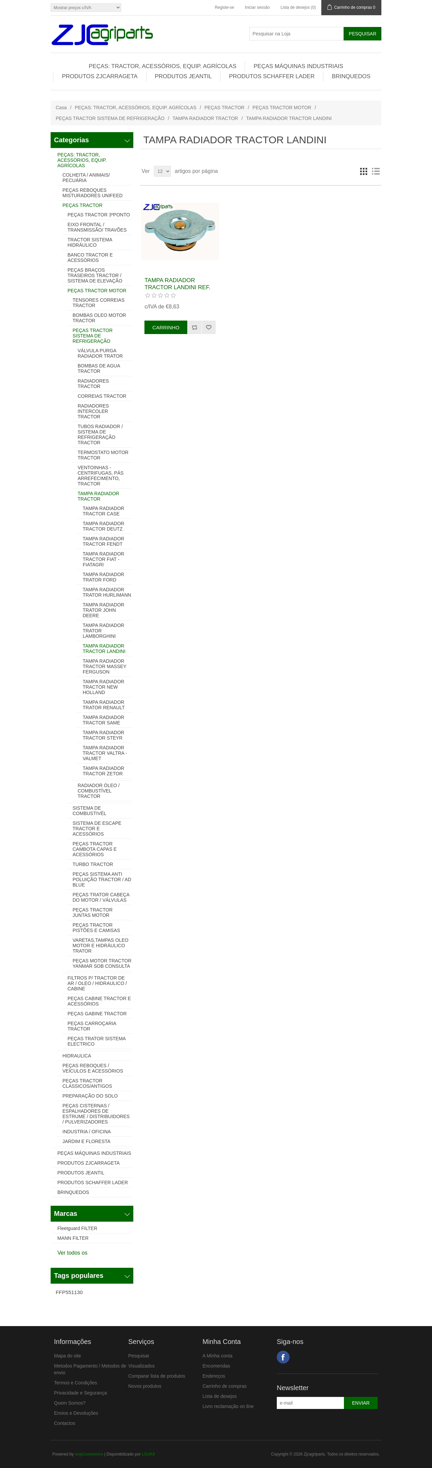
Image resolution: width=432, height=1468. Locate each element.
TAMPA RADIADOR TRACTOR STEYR (103, 735)
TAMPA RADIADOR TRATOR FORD (103, 577)
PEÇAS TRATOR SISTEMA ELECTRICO (97, 1041)
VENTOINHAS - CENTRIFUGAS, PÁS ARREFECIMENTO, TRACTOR (101, 475)
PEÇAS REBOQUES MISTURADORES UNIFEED (92, 192)
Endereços (213, 1376)
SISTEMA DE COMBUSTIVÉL (89, 810)
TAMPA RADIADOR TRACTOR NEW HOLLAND (103, 687)
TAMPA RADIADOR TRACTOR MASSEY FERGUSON (104, 666)
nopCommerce (89, 1454)
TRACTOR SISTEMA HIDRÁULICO (90, 242)
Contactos (64, 1423)
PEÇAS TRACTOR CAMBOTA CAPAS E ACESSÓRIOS (95, 849)
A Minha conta (217, 1355)
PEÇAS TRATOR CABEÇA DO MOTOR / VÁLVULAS (101, 897)
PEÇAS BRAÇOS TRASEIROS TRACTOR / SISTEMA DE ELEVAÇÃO (95, 275)
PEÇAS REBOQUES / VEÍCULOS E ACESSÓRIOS (92, 1068)
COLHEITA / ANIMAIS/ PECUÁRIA (86, 177)
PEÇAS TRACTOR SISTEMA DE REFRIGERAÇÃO (110, 118)
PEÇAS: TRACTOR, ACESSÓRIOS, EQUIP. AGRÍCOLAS (162, 66)
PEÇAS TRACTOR (225, 107)
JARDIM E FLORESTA (86, 1141)
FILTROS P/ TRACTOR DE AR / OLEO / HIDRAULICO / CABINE (97, 983)
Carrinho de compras (224, 1386)
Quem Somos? (69, 1403)
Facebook (283, 1357)
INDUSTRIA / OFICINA (86, 1131)
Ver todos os (72, 1253)
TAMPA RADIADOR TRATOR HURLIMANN (107, 592)
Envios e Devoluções (76, 1413)
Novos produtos (144, 1386)
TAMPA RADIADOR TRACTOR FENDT (103, 541)
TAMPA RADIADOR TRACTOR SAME (103, 720)
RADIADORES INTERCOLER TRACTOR (93, 411)
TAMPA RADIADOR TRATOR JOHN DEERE (103, 610)
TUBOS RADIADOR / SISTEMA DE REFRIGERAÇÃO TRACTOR (100, 434)
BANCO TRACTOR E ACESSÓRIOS (90, 257)
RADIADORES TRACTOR (93, 383)
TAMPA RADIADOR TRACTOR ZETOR (103, 771)
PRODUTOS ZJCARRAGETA (99, 76)
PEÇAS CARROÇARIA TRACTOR (92, 1026)
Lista (376, 171)
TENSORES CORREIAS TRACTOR (99, 302)
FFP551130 (69, 1292)
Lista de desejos (219, 1396)
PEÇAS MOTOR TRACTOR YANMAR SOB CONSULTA (102, 963)
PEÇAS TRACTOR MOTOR (281, 107)
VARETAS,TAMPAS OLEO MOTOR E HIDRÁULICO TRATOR (100, 945)
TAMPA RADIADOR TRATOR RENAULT (104, 704)
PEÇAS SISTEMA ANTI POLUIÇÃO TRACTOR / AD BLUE (102, 879)
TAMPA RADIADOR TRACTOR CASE (103, 511)
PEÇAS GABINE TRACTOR (97, 1013)
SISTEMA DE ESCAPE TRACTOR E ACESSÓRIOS (97, 828)
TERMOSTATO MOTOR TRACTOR (103, 455)
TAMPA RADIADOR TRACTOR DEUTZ (103, 526)
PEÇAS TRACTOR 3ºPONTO (99, 214)
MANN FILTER (72, 1238)
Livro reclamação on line (228, 1406)
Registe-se (224, 7)
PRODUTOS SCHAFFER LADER (272, 76)
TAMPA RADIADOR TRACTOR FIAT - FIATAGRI (103, 559)
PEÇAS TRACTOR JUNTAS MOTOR (93, 912)
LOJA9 (148, 1454)
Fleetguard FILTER (77, 1228)
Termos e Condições (75, 1382)
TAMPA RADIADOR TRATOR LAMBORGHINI (103, 631)
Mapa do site (67, 1355)
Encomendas (216, 1366)
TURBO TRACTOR (93, 864)
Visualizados (141, 1366)
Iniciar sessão (257, 7)
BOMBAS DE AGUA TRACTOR (99, 368)
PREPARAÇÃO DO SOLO (90, 1096)
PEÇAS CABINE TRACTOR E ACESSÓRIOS (99, 1001)
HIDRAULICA (76, 1055)
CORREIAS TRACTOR (102, 396)
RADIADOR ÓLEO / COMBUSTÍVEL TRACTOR (98, 791)
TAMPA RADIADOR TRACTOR (205, 118)
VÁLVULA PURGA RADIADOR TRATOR (100, 353)
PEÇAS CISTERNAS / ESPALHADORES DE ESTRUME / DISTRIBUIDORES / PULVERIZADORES (96, 1114)
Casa (61, 107)
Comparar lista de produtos (156, 1376)
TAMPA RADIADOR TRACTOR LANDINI (104, 648)
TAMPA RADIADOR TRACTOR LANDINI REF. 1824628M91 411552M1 (177, 287)
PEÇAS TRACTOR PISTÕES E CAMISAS (96, 927)
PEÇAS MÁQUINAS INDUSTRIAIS (298, 66)
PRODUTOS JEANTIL (183, 76)
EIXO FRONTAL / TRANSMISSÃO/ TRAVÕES (97, 227)
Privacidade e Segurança (80, 1393)
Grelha (363, 171)
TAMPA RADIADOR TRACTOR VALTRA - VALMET (105, 753)
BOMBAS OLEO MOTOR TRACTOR (99, 317)
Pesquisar (138, 1355)
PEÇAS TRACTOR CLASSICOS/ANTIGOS (87, 1083)
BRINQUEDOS (351, 76)
